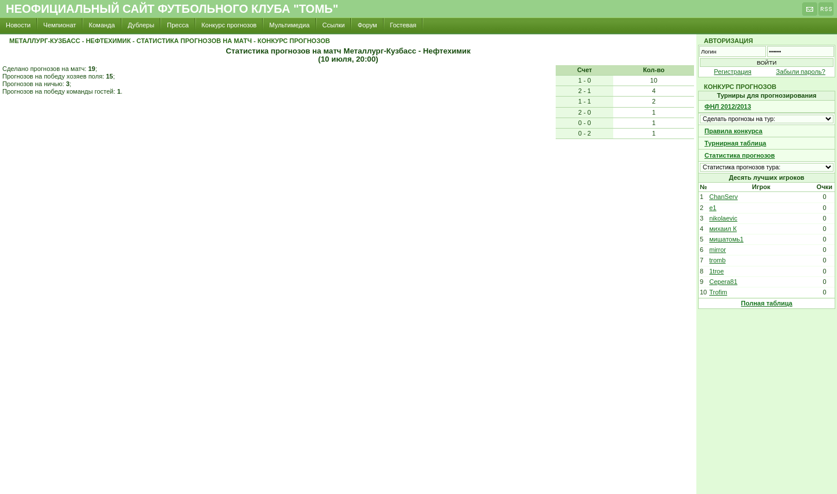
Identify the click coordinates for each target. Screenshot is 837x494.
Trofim (718, 292)
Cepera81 (723, 281)
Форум (367, 25)
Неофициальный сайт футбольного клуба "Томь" (172, 8)
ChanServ (723, 196)
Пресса (177, 25)
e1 (712, 207)
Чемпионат (60, 25)
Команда (102, 25)
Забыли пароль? (800, 71)
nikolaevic (723, 218)
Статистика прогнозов (739, 155)
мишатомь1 (726, 239)
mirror (717, 249)
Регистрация (732, 71)
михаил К (722, 228)
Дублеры (141, 25)
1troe (716, 271)
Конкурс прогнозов (229, 25)
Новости (18, 25)
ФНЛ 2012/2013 (727, 106)
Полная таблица (766, 303)
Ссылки (334, 25)
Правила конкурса (733, 130)
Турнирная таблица (735, 143)
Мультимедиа (289, 25)
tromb (717, 260)
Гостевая (403, 25)
